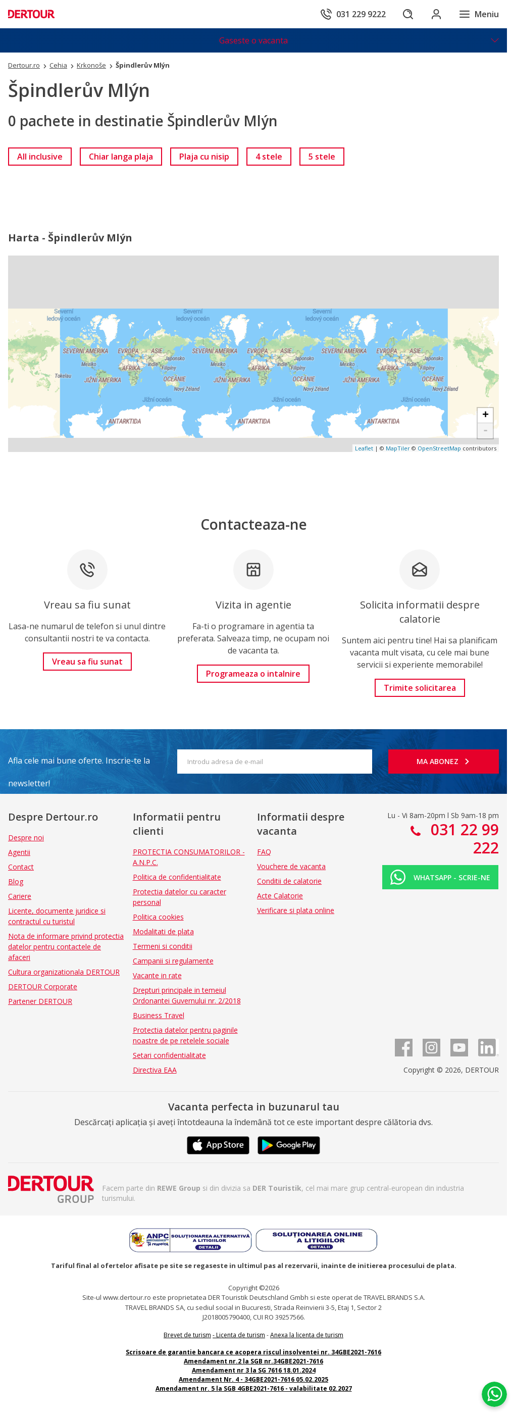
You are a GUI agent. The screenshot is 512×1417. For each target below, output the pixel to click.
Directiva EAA (155, 1070)
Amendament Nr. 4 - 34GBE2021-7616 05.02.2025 (253, 1379)
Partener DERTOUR (40, 1001)
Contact (21, 867)
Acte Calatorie (280, 895)
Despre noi (26, 837)
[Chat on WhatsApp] (494, 1394)
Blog (15, 881)
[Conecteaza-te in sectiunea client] (436, 14)
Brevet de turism (187, 1335)
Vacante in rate (157, 975)
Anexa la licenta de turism (306, 1335)
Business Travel (158, 1015)
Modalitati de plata (163, 931)
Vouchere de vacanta (291, 866)
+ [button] (485, 415)
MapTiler (398, 448)
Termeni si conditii (162, 946)
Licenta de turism (240, 1335)
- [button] (485, 430)
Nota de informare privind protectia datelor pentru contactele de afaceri (66, 946)
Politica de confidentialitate (177, 877)
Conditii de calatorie (289, 881)
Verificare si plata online (295, 910)
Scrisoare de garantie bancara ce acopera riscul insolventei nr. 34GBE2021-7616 (253, 1352)
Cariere (19, 896)
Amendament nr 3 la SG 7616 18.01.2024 (254, 1370)
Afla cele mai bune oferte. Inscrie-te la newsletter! (79, 763)
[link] (40, 156)
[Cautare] (408, 14)
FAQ (264, 851)
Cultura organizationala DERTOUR (64, 972)
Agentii (19, 852)
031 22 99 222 (463, 838)
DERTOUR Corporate (42, 986)
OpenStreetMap (439, 448)
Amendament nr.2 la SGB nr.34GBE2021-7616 (253, 1361)
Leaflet (364, 448)
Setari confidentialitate (169, 1055)
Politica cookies (158, 917)
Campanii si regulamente (173, 961)
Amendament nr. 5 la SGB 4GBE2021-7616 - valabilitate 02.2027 (254, 1388)
